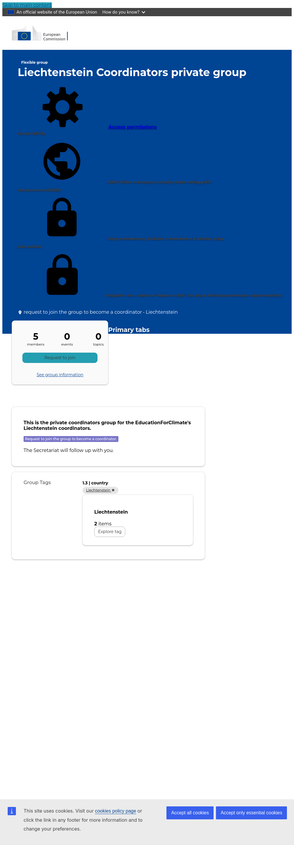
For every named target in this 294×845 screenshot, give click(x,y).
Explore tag (109, 531)
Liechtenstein (100, 490)
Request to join (60, 357)
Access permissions (87, 107)
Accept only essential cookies (251, 812)
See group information (60, 374)
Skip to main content (27, 5)
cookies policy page (115, 810)
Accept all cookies (190, 812)
